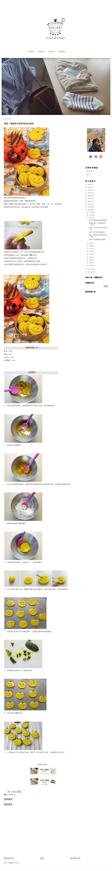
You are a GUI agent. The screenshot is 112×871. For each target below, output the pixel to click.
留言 (89, 174)
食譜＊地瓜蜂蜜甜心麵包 (97, 239)
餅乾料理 (12, 794)
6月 (90, 251)
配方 (25, 204)
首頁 (42, 858)
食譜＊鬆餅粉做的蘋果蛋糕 (98, 220)
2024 (89, 184)
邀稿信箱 (62, 51)
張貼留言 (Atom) (14, 863)
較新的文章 (9, 858)
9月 (90, 243)
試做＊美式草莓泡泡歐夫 (97, 232)
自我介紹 (31, 51)
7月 (90, 249)
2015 (89, 210)
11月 (91, 215)
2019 (89, 198)
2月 (90, 263)
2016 (89, 207)
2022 (89, 190)
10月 (91, 218)
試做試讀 (51, 51)
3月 (90, 260)
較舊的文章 (75, 858)
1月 (90, 265)
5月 (90, 254)
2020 (89, 196)
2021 (89, 193)
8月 (90, 246)
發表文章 (90, 171)
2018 (89, 201)
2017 (89, 204)
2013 (89, 272)
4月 (90, 257)
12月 (91, 212)
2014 (89, 269)
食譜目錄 (41, 51)
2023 (89, 187)
